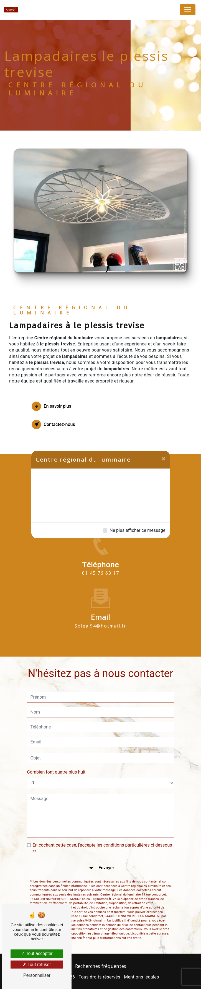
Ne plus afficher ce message (137, 530)
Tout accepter (36, 953)
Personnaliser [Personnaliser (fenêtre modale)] (36, 975)
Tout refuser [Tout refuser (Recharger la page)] (37, 964)
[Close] (163, 458)
